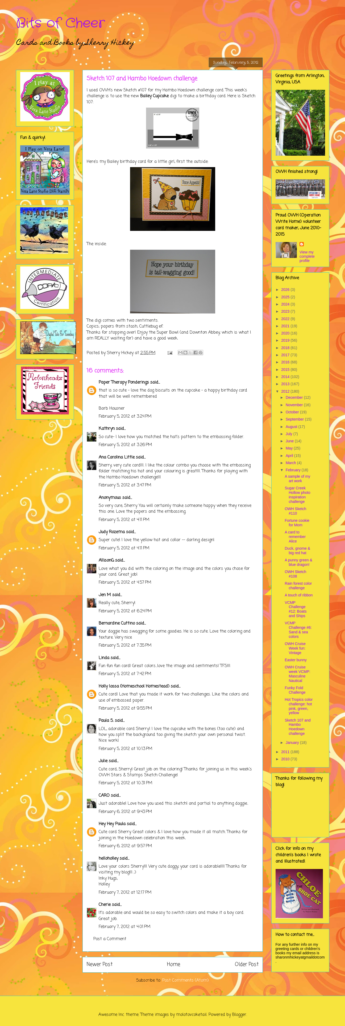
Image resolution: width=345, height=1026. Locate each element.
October (293, 412)
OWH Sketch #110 (295, 511)
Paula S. (106, 721)
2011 (285, 752)
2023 (285, 311)
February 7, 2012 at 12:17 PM (125, 892)
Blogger (239, 1015)
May (290, 448)
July (289, 434)
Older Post (247, 964)
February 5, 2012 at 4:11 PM (124, 520)
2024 (285, 304)
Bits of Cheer (60, 23)
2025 (285, 297)
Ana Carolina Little (117, 457)
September (295, 419)
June (290, 441)
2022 (285, 319)
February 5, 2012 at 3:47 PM (125, 485)
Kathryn (107, 429)
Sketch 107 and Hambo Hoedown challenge (297, 727)
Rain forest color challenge (298, 585)
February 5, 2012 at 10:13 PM (125, 749)
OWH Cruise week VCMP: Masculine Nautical (297, 673)
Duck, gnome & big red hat (297, 550)
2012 (285, 391)
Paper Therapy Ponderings (124, 382)
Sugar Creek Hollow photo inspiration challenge (297, 494)
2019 (285, 340)
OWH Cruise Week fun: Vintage (295, 648)
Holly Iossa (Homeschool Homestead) (134, 686)
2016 (285, 362)
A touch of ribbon (299, 595)
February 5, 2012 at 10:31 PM (125, 783)
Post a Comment (109, 939)
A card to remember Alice (295, 536)
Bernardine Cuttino (117, 623)
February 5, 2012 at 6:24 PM (125, 611)
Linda (104, 658)
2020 (285, 333)
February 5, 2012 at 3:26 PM (125, 445)
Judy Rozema (112, 532)
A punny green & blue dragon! (298, 562)
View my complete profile (307, 256)
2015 (285, 369)
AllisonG (106, 560)
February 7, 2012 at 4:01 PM (125, 927)
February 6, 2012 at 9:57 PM (125, 846)
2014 (285, 377)
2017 (285, 355)
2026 (285, 289)
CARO (104, 795)
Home (173, 964)
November (295, 405)
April (290, 455)
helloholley (108, 858)
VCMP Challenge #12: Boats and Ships (295, 609)
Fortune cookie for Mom (297, 522)
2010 (285, 759)
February (294, 470)
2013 (285, 384)
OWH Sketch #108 (295, 574)
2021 (285, 326)
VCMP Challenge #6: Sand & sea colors (298, 629)
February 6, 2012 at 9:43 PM (125, 812)
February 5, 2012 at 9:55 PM (125, 708)
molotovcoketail (191, 1015)
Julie (103, 761)
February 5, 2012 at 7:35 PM (125, 645)
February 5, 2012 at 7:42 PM (125, 674)
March (291, 463)
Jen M (105, 595)
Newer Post (100, 964)
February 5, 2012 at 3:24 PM (125, 416)
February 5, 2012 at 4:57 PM (125, 582)
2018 (285, 348)
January (293, 742)
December (295, 397)
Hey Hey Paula (112, 824)
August (292, 427)
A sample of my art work (297, 478)
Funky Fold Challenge (295, 690)
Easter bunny (296, 660)
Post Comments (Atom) (185, 980)
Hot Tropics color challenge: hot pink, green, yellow (299, 706)
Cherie (105, 905)
